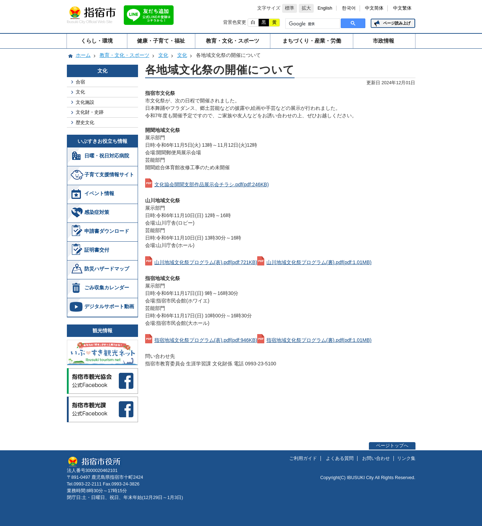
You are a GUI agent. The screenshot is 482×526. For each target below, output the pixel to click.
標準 (289, 8)
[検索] (312, 24)
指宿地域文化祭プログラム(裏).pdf (319, 340)
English (325, 8)
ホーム (83, 55)
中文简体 (374, 8)
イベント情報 (99, 193)
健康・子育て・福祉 (161, 41)
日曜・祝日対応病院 (106, 156)
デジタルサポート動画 (109, 306)
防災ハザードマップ (106, 269)
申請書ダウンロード (106, 231)
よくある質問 (340, 458)
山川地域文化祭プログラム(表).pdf (205, 262)
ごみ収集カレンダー (106, 287)
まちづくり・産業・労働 (311, 41)
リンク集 (406, 458)
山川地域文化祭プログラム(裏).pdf (319, 262)
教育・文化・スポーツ (232, 41)
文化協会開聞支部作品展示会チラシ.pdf (211, 184)
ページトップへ (392, 445)
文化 (163, 55)
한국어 (349, 8)
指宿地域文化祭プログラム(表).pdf (205, 340)
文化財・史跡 (90, 112)
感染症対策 (96, 212)
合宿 (80, 82)
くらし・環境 (97, 41)
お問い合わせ (376, 458)
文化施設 (85, 102)
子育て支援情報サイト (109, 174)
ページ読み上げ (397, 23)
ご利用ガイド (303, 458)
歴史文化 (85, 122)
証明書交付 (96, 250)
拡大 (306, 8)
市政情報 (383, 41)
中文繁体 (402, 8)
